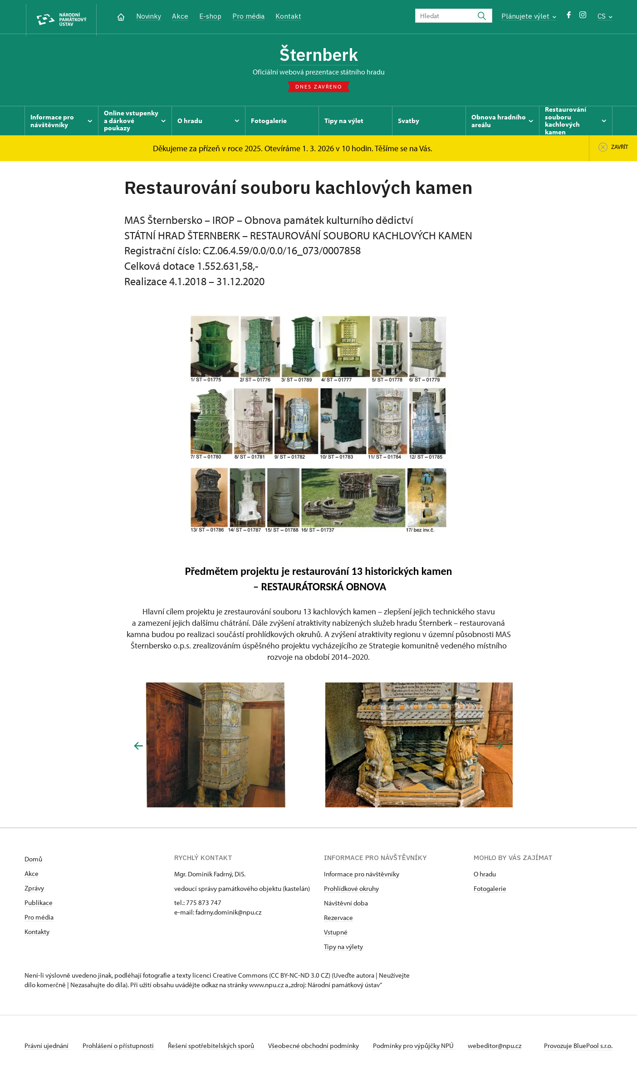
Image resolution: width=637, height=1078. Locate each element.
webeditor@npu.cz (503, 1047)
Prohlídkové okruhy (351, 890)
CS (605, 16)
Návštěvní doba (346, 905)
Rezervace (338, 919)
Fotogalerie (490, 890)
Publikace (38, 904)
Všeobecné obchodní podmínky (320, 1047)
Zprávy (34, 890)
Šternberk (318, 56)
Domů (33, 861)
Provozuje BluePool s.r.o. (578, 1047)
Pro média (248, 16)
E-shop (210, 16)
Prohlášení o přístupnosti (120, 1047)
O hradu (485, 876)
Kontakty (36, 934)
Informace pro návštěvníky (361, 876)
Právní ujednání (47, 1047)
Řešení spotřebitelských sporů (215, 1047)
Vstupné (336, 934)
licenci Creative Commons (230, 977)
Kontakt (288, 16)
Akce (180, 16)
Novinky (148, 16)
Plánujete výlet (528, 16)
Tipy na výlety (343, 948)
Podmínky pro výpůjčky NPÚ (421, 1047)
